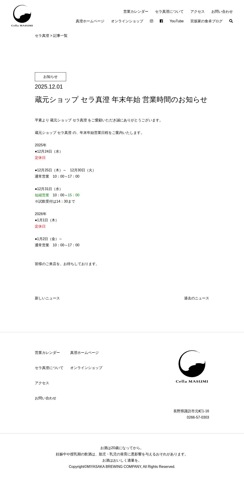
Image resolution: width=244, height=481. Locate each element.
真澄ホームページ (90, 21)
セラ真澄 (42, 35)
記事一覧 (60, 35)
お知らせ (50, 77)
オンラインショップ (127, 21)
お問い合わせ (222, 11)
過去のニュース (196, 298)
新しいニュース (47, 298)
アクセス (197, 11)
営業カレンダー (135, 11)
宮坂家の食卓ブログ (206, 21)
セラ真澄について (169, 11)
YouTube (177, 21)
